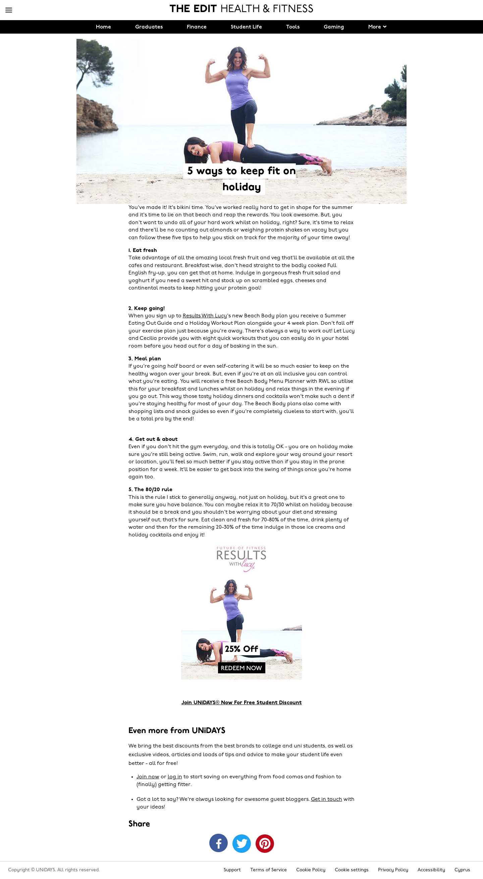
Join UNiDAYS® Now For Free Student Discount (241, 703)
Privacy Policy (393, 870)
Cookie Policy (310, 870)
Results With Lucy (205, 316)
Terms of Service (268, 870)
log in (175, 777)
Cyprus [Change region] (462, 870)
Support (232, 870)
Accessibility (431, 870)
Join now (148, 777)
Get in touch (326, 799)
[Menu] (8, 10)
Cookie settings (352, 870)
